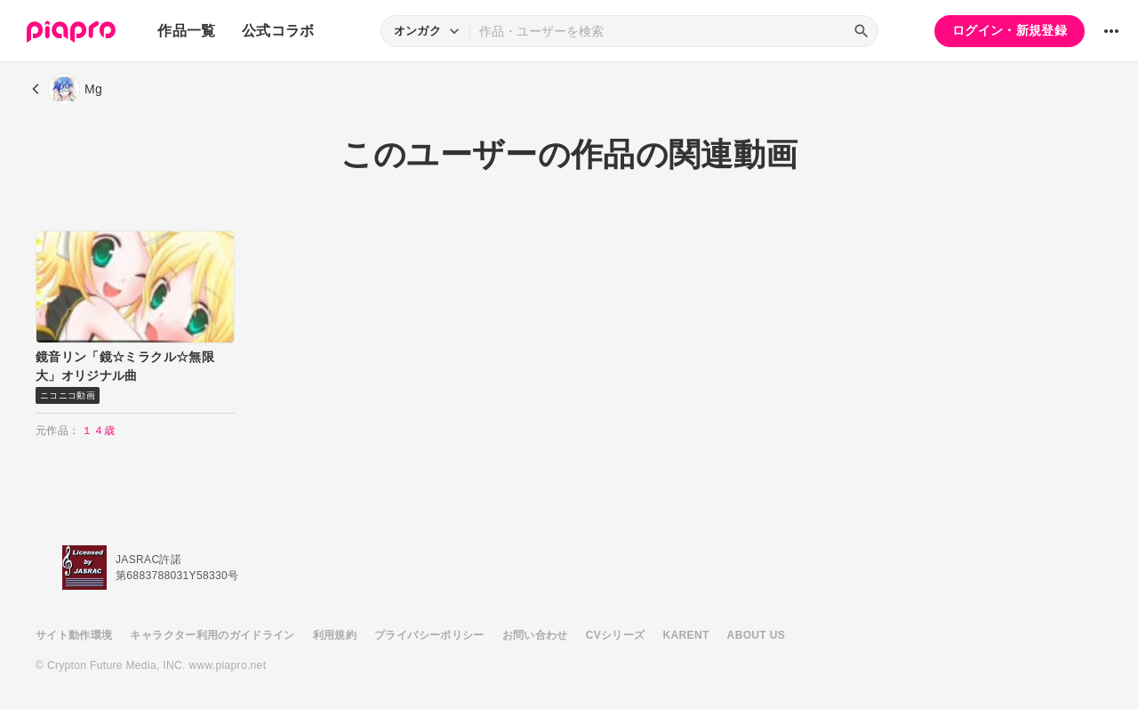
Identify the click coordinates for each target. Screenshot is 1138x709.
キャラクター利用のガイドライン (212, 635)
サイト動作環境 (74, 635)
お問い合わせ (535, 635)
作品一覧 (186, 30)
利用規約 (335, 635)
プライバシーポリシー (429, 635)
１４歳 (98, 430)
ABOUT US (756, 635)
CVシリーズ (615, 635)
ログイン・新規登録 (1009, 30)
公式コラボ (278, 30)
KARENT (686, 635)
